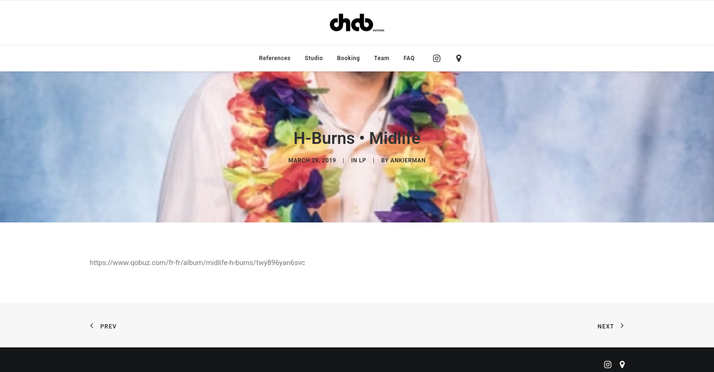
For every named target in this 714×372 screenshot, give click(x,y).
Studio (314, 58)
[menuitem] (275, 58)
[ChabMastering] (356, 22)
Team (382, 58)
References (275, 58)
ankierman (407, 158)
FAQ (409, 58)
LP (362, 158)
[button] (439, 58)
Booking (348, 58)
